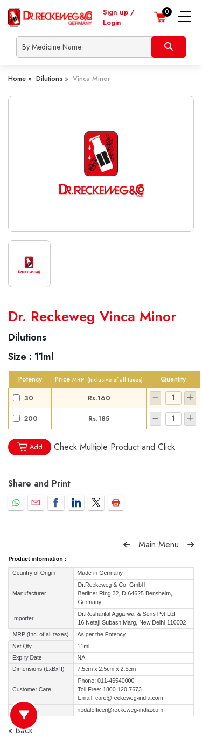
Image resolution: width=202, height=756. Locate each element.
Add (30, 447)
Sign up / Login (118, 17)
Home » (20, 78)
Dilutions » (52, 78)
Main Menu (158, 544)
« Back (20, 730)
